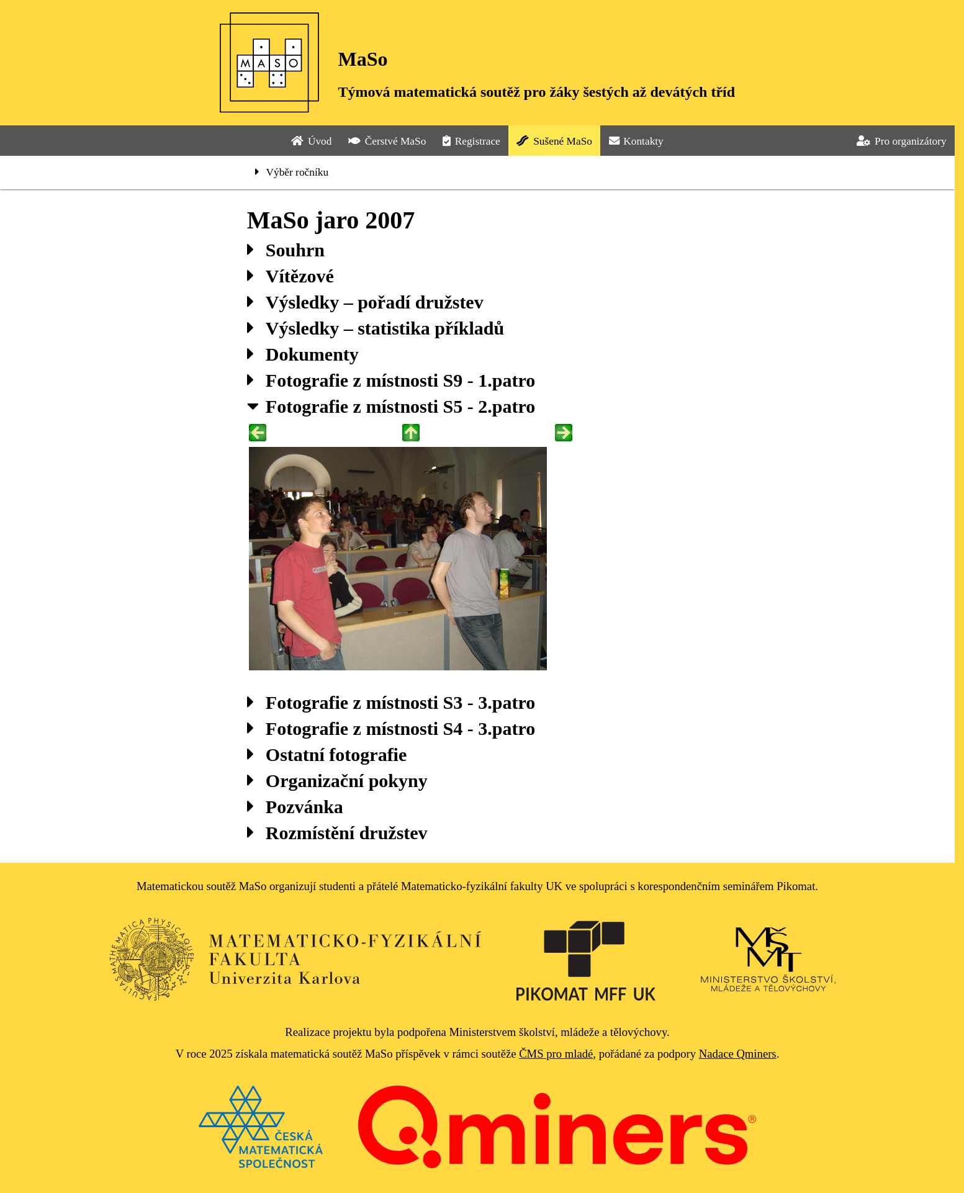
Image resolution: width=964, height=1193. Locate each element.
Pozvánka (295, 806)
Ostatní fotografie (327, 754)
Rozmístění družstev (337, 832)
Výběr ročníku (291, 172)
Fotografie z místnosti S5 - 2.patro (391, 406)
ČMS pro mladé (556, 1053)
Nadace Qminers (738, 1053)
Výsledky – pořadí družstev (365, 302)
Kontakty (636, 141)
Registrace (471, 141)
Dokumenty (303, 354)
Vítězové (290, 276)
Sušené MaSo (554, 141)
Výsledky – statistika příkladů (375, 328)
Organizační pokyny (337, 780)
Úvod (311, 141)
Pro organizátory (901, 141)
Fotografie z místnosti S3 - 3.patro (391, 702)
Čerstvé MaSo (387, 141)
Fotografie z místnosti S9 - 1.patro (391, 380)
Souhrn (286, 250)
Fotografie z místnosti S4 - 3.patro (391, 728)
